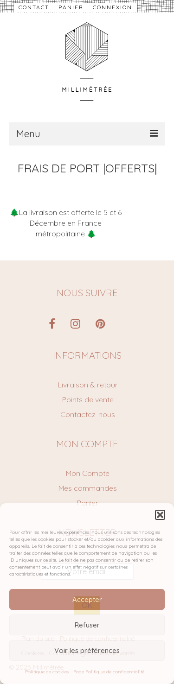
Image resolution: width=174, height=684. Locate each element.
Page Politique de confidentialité (108, 672)
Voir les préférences (87, 650)
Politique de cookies (47, 672)
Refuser (87, 625)
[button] (160, 514)
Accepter (87, 599)
